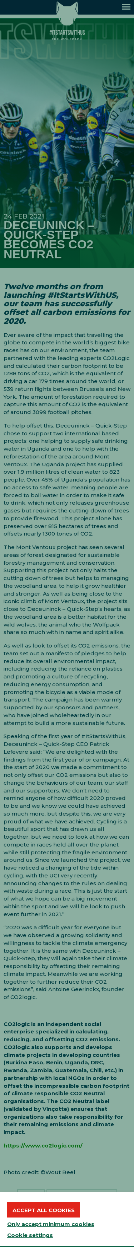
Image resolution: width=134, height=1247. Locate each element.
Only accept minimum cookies (50, 1224)
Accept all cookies (44, 1210)
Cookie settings (30, 1235)
